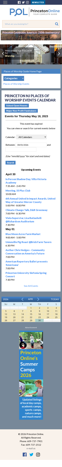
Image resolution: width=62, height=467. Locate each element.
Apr (30, 299)
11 (56, 311)
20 (14, 317)
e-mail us (31, 448)
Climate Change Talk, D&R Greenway (27, 210)
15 (31, 314)
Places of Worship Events (16, 83)
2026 (5, 299)
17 (48, 314)
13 (14, 314)
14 (22, 314)
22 (31, 317)
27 (14, 320)
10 (48, 311)
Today (55, 299)
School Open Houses (16, 105)
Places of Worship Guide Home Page (23, 71)
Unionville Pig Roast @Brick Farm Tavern (28, 242)
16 (39, 314)
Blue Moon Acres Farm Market (23, 234)
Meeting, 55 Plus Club (18, 190)
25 (56, 317)
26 (6, 320)
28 (22, 320)
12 (6, 314)
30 (39, 320)
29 (31, 320)
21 (22, 317)
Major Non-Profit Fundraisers (21, 110)
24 (48, 317)
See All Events (31, 285)
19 (6, 317)
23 (39, 317)
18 (56, 314)
